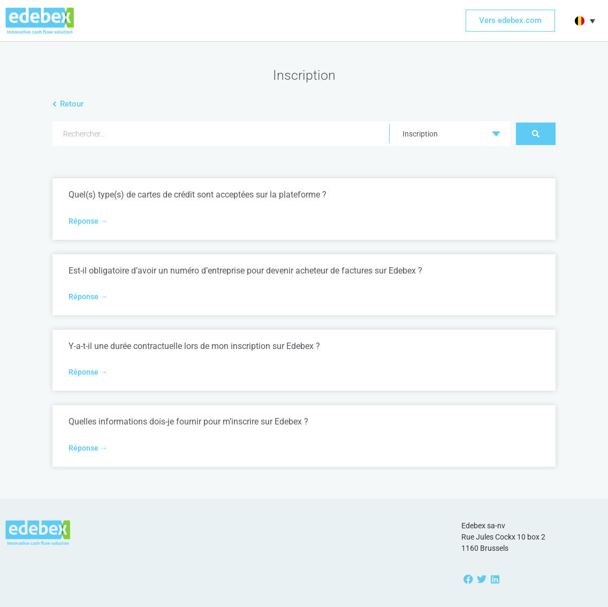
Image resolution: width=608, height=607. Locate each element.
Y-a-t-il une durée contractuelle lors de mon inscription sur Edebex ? (194, 346)
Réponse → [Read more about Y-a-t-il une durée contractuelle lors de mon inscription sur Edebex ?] (88, 372)
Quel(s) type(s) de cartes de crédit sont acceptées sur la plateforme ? (197, 194)
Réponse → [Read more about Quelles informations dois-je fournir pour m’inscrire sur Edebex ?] (88, 448)
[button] (584, 20)
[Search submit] (536, 134)
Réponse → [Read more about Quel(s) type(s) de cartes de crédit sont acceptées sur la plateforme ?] (88, 221)
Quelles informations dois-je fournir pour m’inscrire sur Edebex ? (188, 421)
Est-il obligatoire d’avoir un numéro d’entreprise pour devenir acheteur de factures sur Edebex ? (245, 270)
